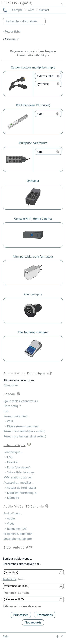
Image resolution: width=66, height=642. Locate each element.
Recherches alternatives (21, 21)
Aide (5, 636)
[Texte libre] (30, 572)
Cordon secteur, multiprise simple (33, 67)
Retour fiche (12, 31)
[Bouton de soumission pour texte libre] (61, 572)
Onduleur (33, 181)
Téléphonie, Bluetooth (18, 534)
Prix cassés (20, 615)
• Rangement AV (16, 529)
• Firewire (11, 462)
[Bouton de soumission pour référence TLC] (61, 599)
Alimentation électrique (19, 380)
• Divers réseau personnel (22, 426)
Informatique (15, 445)
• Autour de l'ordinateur (20, 488)
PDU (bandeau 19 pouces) (33, 105)
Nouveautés (33, 622)
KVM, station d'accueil (18, 477)
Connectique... (13, 452)
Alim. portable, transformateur (33, 256)
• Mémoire (12, 498)
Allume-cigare (33, 294)
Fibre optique (12, 406)
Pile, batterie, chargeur (33, 332)
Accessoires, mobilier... (18, 482)
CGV (31, 9)
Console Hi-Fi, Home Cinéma (33, 219)
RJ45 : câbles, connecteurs (21, 401)
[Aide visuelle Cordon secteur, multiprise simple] (48, 76)
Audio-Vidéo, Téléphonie (24, 506)
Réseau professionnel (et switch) (25, 436)
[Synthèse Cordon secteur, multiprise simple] (48, 84)
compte (17, 10)
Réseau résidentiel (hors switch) (24, 431)
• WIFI (9, 421)
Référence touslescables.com (22, 606)
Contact (44, 9)
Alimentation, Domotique (24, 373)
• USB (8, 457)
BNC (6, 411)
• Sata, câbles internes (19, 472)
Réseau (9, 394)
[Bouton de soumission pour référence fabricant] (61, 586)
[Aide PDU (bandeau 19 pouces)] (48, 114)
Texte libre (9, 579)
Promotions (45, 615)
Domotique (11, 385)
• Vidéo (9, 523)
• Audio (10, 518)
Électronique (14, 547)
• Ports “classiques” (17, 467)
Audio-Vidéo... (13, 513)
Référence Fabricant (16, 593)
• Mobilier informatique (20, 493)
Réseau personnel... (16, 416)
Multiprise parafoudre (32, 143)
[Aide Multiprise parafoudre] (48, 152)
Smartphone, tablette (18, 539)
